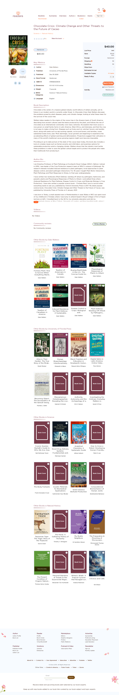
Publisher (38, 71)
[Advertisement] (18, 126)
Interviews (62, 16)
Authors (72, 16)
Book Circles (40, 637)
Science (36, 33)
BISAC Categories (38, 94)
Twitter (90, 660)
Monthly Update (90, 650)
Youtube (82, 660)
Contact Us (39, 660)
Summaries (53, 16)
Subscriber (63, 660)
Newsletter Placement (91, 639)
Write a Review (99, 224)
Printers (63, 639)
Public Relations (65, 641)
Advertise (73, 660)
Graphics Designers (66, 637)
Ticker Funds (65, 667)
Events (90, 16)
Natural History (47, 33)
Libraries (39, 648)
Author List (16, 652)
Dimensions (39, 85)
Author (37, 67)
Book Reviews (41, 639)
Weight (37, 89)
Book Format (39, 78)
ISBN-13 (38, 82)
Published (38, 74)
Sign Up (100, 16)
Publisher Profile (17, 648)
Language (38, 99)
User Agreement (51, 660)
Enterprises (40, 650)
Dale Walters (13, 76)
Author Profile (17, 635)
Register (71, 677)
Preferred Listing (90, 637)
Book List (15, 637)
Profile (39, 635)
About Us (30, 660)
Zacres (81, 667)
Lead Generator (89, 641)
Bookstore (81, 16)
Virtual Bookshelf (42, 641)
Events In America (52, 667)
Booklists (41, 16)
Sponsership (88, 635)
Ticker (74, 667)
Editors (63, 635)
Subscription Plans (66, 648)
